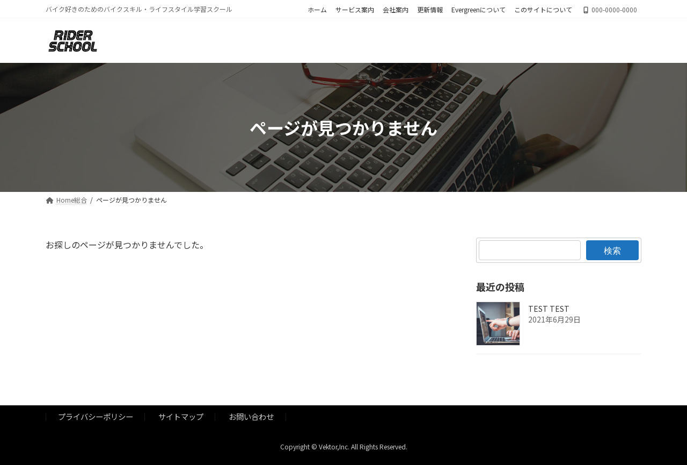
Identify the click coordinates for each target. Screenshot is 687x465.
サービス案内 (354, 9)
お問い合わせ (251, 416)
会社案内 (395, 9)
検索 (612, 250)
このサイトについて (543, 9)
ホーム (317, 9)
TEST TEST (548, 309)
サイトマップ (180, 416)
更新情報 (430, 9)
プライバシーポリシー (95, 416)
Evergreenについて (478, 9)
